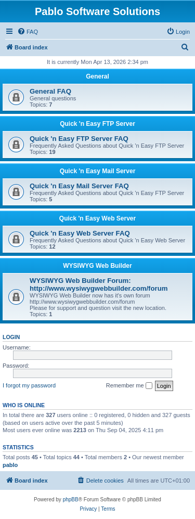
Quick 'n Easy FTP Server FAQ (79, 138)
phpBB (71, 499)
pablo (10, 465)
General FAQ (50, 91)
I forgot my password (29, 385)
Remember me (129, 386)
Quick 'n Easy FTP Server (97, 123)
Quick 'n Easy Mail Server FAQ (79, 186)
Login (11, 337)
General (97, 76)
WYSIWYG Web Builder (97, 265)
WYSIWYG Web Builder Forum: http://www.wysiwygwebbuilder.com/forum (98, 284)
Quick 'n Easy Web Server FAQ (80, 233)
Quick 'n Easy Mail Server (98, 171)
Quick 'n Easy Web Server (97, 218)
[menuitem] (27, 31)
